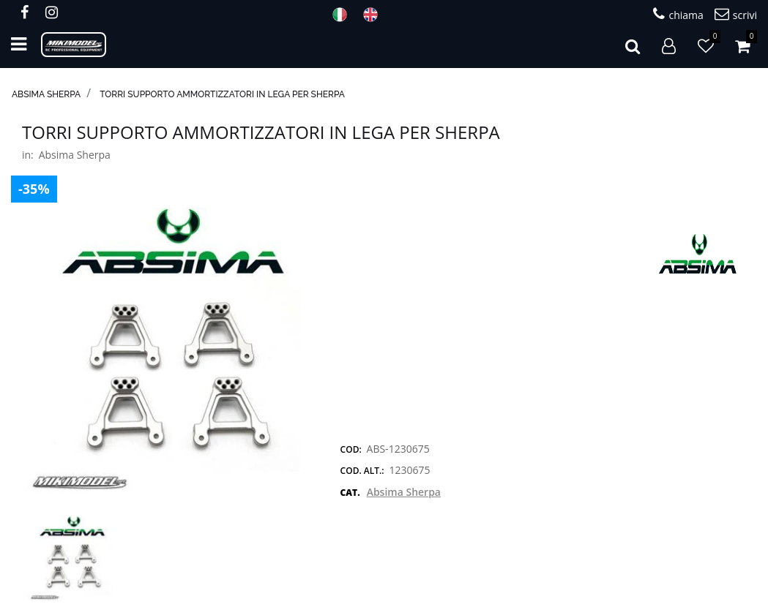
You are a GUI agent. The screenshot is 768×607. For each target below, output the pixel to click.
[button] (166, 350)
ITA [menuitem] (344, 14)
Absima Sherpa (46, 94)
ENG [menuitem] (375, 14)
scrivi (736, 14)
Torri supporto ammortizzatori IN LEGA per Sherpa (222, 94)
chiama (678, 14)
